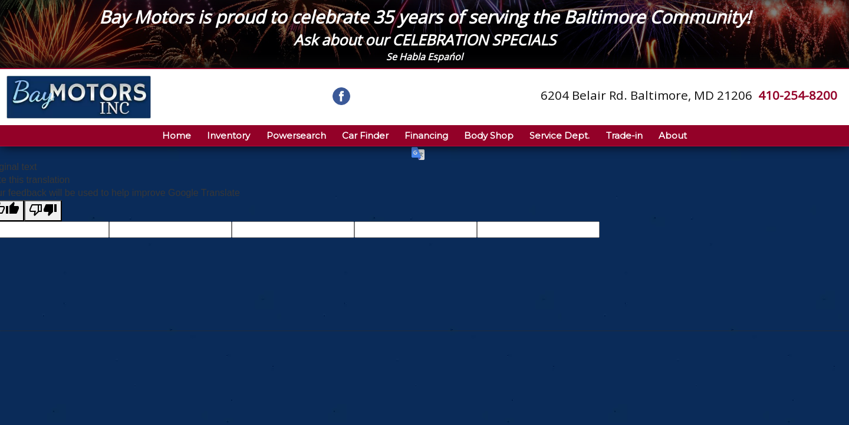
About (673, 135)
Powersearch (296, 135)
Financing (426, 135)
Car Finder (365, 135)
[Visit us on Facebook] (341, 96)
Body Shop (489, 135)
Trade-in (624, 135)
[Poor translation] (43, 210)
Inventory (228, 135)
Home (176, 135)
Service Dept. (559, 135)
